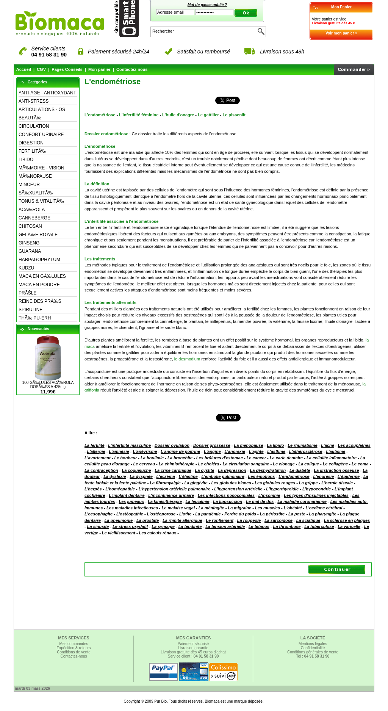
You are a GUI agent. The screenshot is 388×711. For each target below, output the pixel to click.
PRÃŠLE (27, 293)
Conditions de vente (73, 652)
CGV (41, 69)
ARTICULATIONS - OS (42, 109)
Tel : (313, 656)
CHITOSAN (30, 226)
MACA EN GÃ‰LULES (42, 276)
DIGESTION (31, 143)
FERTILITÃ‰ (32, 151)
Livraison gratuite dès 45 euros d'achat (193, 652)
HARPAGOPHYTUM (39, 259)
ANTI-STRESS (33, 101)
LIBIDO (26, 159)
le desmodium (187, 359)
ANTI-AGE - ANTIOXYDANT (47, 93)
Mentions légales (313, 644)
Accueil (23, 69)
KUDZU (26, 268)
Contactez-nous (132, 69)
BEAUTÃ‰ (30, 118)
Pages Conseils (67, 69)
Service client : (193, 656)
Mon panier (99, 69)
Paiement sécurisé (193, 644)
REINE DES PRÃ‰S (40, 301)
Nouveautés (38, 329)
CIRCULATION (34, 126)
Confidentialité (313, 648)
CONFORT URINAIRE (41, 134)
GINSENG (29, 243)
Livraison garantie (193, 648)
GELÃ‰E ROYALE (38, 234)
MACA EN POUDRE (39, 284)
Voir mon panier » (341, 33)
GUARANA (30, 251)
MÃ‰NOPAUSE (35, 176)
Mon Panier (341, 7)
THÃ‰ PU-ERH (35, 318)
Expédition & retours (73, 648)
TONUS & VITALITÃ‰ (41, 201)
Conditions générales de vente (312, 652)
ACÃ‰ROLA (32, 209)
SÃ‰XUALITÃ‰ (36, 193)
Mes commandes (73, 644)
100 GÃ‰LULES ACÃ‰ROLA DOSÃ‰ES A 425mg (48, 385)
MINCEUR (29, 184)
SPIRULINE (30, 309)
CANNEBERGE (34, 218)
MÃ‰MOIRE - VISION (41, 168)
